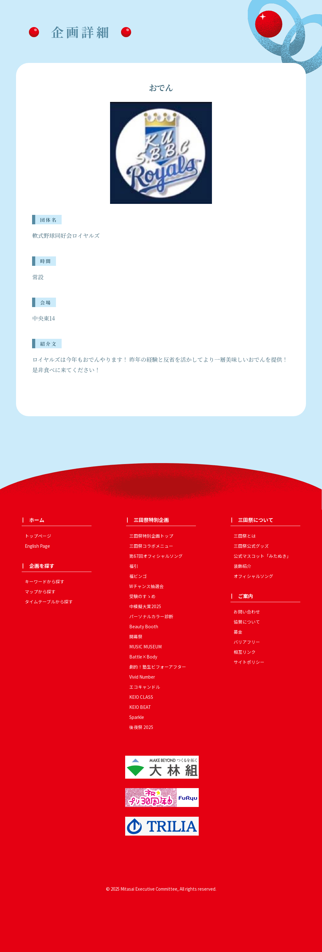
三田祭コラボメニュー (151, 546)
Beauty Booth (143, 626)
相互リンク (245, 652)
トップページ (38, 536)
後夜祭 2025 (141, 727)
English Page (37, 546)
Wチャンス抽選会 (146, 586)
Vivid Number (142, 677)
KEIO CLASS (141, 697)
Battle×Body (143, 656)
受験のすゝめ (142, 596)
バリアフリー (247, 642)
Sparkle (136, 717)
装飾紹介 (242, 566)
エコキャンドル (144, 687)
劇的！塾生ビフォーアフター (157, 667)
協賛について (247, 622)
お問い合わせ (247, 611)
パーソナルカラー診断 (151, 616)
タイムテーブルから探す (49, 601)
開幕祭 (135, 636)
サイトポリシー (249, 662)
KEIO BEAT (140, 707)
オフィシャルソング (253, 576)
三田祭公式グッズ (251, 546)
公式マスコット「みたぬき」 (262, 556)
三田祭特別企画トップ (151, 536)
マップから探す (40, 591)
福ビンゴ (138, 576)
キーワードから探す (44, 581)
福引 (133, 566)
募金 (238, 632)
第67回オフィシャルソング (156, 556)
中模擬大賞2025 (145, 606)
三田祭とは (245, 536)
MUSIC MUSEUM (145, 646)
